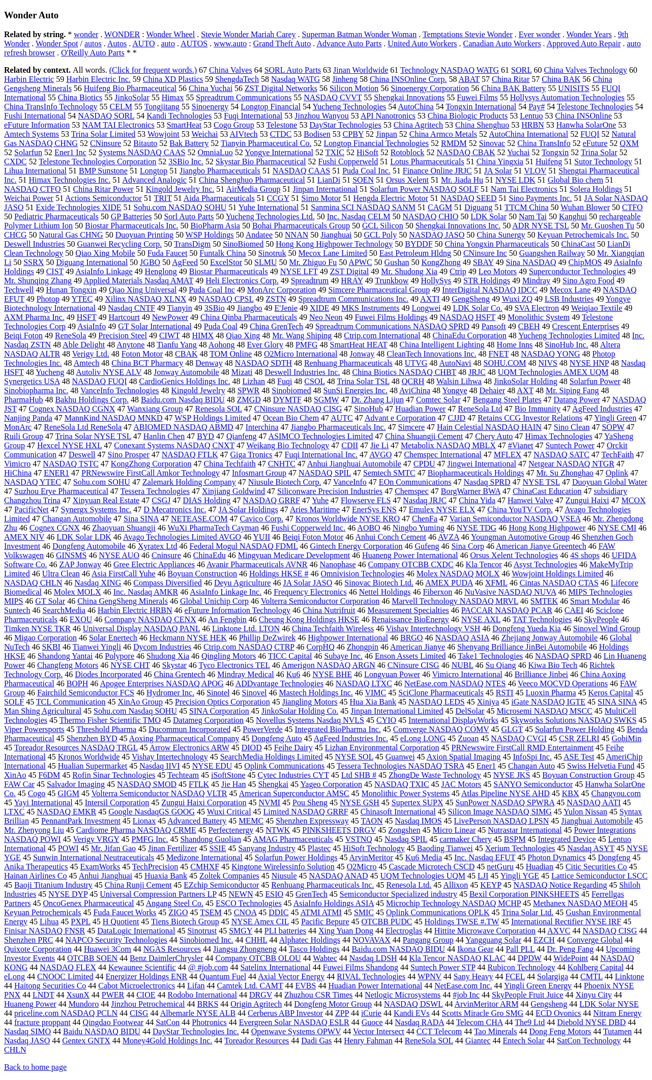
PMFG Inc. (149, 839)
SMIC (364, 912)
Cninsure (166, 555)
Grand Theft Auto (282, 43)
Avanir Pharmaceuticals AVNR (256, 564)
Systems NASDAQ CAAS (142, 152)
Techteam (183, 775)
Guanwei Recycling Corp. (119, 244)
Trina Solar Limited (103, 134)
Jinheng (345, 79)
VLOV (535, 170)
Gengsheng (548, 1004)
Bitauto (145, 143)
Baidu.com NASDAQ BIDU (398, 949)
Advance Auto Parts (348, 43)
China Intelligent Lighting (442, 344)
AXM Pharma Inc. (34, 317)
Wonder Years (589, 34)
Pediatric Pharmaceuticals (56, 216)
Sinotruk (272, 253)
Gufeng (426, 546)
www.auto (230, 43)
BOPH (77, 683)
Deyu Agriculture (242, 582)
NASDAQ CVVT (333, 97)
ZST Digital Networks (281, 88)
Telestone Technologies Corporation (97, 161)
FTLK (199, 784)
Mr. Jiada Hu (462, 180)
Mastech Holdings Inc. (315, 692)
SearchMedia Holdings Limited (271, 756)
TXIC (334, 152)
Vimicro (17, 463)
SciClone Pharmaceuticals (441, 692)
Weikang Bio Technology (288, 445)
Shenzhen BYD (92, 738)
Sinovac (492, 143)
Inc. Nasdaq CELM (359, 216)
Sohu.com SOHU (101, 482)
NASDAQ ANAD (338, 875)
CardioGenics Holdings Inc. (184, 381)
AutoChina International (528, 134)
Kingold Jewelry (198, 390)
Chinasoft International (398, 811)
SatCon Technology (589, 1040)
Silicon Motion (354, 88)
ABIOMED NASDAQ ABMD (183, 427)
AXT (525, 390)
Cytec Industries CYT (293, 775)
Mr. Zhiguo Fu (313, 262)
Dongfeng (614, 857)
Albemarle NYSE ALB (197, 1013)
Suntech (17, 610)
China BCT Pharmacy (147, 363)
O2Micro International (300, 353)
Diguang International (92, 262)
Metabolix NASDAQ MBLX (448, 445)
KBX (570, 793)
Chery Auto (494, 436)
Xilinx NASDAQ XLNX (145, 299)
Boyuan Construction (202, 573)
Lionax (144, 820)
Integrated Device (567, 839)
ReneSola (70, 335)
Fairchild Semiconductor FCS (85, 692)
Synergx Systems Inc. (96, 509)
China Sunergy (501, 234)
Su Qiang (501, 665)
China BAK (561, 79)
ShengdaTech (237, 79)
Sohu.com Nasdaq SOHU (135, 711)
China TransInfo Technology (50, 106)
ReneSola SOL (429, 1040)
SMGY (240, 930)
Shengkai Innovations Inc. (458, 225)
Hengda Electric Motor (390, 198)
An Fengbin (227, 619)
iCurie (371, 1013)
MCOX (633, 500)
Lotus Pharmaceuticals (427, 161)
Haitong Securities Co (50, 985)
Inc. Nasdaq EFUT (484, 857)
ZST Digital (349, 271)
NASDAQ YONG (550, 353)
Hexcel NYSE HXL (69, 445)
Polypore (119, 656)
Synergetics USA (32, 381)
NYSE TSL (541, 482)
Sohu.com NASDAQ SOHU (180, 207)
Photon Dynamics (556, 857)
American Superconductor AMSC (294, 793)
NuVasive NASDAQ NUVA (510, 592)
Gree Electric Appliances (154, 564)
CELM (120, 106)
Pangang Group (428, 940)
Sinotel (217, 692)
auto (168, 43)
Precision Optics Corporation (222, 701)
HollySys (436, 280)
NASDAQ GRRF (271, 500)
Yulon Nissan (585, 811)
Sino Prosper (129, 454)
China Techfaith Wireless (333, 628)
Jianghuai (335, 234)
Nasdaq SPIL (405, 839)
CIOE (145, 994)
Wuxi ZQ (517, 299)
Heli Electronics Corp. (242, 280)
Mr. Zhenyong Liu (34, 830)
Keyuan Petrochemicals (42, 912)
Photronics (209, 1022)
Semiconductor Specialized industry (398, 894)
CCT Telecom (439, 1031)
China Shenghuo (482, 125)
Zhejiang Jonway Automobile (549, 637)
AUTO (143, 43)
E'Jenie (286, 308)
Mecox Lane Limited (333, 253)
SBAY (483, 262)
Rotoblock (408, 152)
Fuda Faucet (167, 253)
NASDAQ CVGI (519, 738)
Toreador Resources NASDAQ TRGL (76, 747)
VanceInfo (350, 482)
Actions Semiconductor (103, 198)
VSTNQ (358, 839)
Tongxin (555, 152)
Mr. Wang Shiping (302, 335)
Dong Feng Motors (560, 1031)
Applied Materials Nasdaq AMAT (138, 280)
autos (93, 43)
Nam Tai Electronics (524, 189)
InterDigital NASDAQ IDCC (490, 289)
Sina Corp (467, 546)
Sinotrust (202, 930)
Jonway (361, 353)
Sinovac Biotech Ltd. (378, 582)
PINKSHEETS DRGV (339, 830)
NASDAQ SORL (106, 115)
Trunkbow (391, 280)
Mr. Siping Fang (572, 390)
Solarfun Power (595, 381)
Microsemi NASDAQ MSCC (544, 711)
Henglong (161, 271)
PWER (113, 994)
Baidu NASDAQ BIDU (101, 1031)
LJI (483, 875)
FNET (498, 353)
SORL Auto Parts (292, 70)
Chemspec (412, 491)
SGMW (326, 399)
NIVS (548, 363)
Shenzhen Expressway (312, 820)
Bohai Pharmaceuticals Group (301, 225)
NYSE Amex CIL (260, 921)
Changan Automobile (76, 518)
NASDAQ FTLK (190, 454)
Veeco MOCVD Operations (563, 683)
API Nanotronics (388, 115)
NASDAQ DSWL (413, 1004)
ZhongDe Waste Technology (435, 775)
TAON (371, 820)
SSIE (218, 848)
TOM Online (231, 353)
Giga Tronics (251, 454)
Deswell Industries (34, 244)
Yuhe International (269, 207)
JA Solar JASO (307, 582)
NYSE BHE (332, 674)
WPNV (429, 976)
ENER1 (56, 473)
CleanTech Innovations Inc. (431, 353)
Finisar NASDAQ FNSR (44, 930)
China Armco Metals (443, 134)
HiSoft (367, 152)
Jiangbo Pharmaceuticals (220, 170)
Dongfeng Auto (277, 738)
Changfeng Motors (67, 665)
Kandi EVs (412, 1013)
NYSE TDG (476, 527)
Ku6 (293, 674)
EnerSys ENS (374, 509)
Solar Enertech (113, 637)
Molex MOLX (77, 592)
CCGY (278, 198)
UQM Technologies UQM (422, 875)
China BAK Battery (513, 88)
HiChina (18, 473)
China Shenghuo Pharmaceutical (252, 180)
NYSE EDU (212, 766)
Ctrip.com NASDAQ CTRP (248, 647)
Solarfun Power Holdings (296, 857)
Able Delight (84, 344)
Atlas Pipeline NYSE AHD (505, 793)
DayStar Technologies (345, 125)
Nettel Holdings (385, 592)
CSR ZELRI (579, 738)
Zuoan (468, 738)
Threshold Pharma (106, 729)
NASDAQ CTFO (32, 189)
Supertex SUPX (417, 802)
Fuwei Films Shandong (360, 967)
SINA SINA (617, 701)
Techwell (19, 289)
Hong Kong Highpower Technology (334, 244)
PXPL (81, 921)
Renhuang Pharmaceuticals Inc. (322, 885)
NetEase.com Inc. (463, 985)
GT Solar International (155, 326)
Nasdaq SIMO (27, 1031)
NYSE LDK (515, 180)
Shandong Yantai (65, 656)
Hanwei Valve (530, 500)
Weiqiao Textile (597, 308)
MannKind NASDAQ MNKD (114, 418)
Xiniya (488, 701)
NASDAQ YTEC (32, 482)
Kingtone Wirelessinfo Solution (283, 866)
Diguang (478, 207)
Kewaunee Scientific (142, 967)
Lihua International (35, 170)
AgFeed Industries (602, 408)
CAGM (440, 207)
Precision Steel (122, 335)
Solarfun (28, 152)
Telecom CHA (479, 1022)
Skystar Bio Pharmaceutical (261, 161)
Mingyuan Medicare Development (294, 555)
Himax (173, 97)
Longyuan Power (392, 674)
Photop (48, 299)
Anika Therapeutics (36, 866)
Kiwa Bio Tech (552, 665)
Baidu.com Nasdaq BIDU (183, 399)
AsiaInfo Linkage (103, 271)
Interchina (262, 427)
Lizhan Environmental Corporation (382, 747)
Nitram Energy (617, 1013)
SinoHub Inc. (566, 344)
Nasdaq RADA (419, 1022)
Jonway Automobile (186, 372)
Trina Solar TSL (363, 381)
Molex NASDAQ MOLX (458, 573)
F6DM (50, 775)
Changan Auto (531, 766)
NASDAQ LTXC (364, 683)
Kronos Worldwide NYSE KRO (347, 518)
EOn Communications (415, 482)
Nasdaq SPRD (487, 482)
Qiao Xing (243, 335)
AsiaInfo (91, 326)
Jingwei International (482, 463)
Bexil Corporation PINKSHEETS (524, 894)
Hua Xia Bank (373, 701)
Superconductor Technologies (577, 271)
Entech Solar (524, 1040)
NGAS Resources (172, 949)
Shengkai (273, 784)
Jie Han (233, 784)
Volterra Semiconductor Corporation (320, 601)
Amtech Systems (31, 134)
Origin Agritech (256, 1004)
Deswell (82, 454)
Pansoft (494, 326)
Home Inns (515, 344)
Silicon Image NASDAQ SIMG (500, 811)
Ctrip (458, 271)
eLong (14, 976)
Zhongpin (362, 647)
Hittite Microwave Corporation (485, 930)
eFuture (595, 143)
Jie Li (379, 445)
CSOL (314, 381)
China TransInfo (543, 143)
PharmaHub (23, 399)
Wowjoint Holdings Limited (557, 573)
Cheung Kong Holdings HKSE (309, 619)
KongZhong (440, 262)
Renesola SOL (218, 408)
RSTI (505, 692)
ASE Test (579, 756)
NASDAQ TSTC (71, 463)
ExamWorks (100, 866)
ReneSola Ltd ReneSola (83, 427)
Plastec (319, 848)
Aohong (222, 344)
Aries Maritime (315, 509)
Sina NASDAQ (531, 262)
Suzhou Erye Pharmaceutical (61, 491)
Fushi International (35, 115)
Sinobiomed (291, 390)
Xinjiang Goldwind (233, 491)
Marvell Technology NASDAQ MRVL (455, 601)
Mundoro (84, 1004)
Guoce (372, 1022)
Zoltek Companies (229, 875)
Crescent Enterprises (585, 326)
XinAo (15, 775)
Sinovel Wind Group (606, 628)
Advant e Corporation (400, 418)
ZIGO (178, 912)
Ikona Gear (475, 949)
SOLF (14, 701)
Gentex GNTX (86, 1040)
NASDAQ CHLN (33, 582)
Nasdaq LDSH (373, 958)
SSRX (33, 262)
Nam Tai (533, 216)
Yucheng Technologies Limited (568, 335)
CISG (139, 1013)
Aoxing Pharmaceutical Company (184, 738)
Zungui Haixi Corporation (203, 802)
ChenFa (424, 518)
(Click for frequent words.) (153, 70)
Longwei (426, 308)
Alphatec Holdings (309, 940)
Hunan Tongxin (71, 289)
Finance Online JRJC (437, 170)
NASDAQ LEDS (436, 701)
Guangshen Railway (552, 253)
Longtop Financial (271, 106)
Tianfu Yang (177, 344)
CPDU (424, 463)
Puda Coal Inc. (366, 170)
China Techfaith (230, 463)
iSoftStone (228, 775)
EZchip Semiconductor (221, 885)
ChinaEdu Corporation (470, 335)
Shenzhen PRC (28, 940)
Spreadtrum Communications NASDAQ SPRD (392, 326)
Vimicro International (467, 674)
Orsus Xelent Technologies (514, 555)
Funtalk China (222, 253)
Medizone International (204, 857)
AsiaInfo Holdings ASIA (333, 903)
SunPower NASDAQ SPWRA (505, 802)
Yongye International (279, 152)
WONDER (122, 34)
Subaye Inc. (343, 656)
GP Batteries (131, 216)
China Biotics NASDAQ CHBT (404, 372)
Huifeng (549, 161)
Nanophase (337, 564)
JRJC (477, 372)
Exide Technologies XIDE (78, 207)
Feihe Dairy (293, 747)
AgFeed (185, 262)
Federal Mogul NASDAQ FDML (243, 546)
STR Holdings (486, 280)
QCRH (413, 381)
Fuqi (284, 381)
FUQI (589, 134)
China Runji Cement (138, 885)
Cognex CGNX (54, 527)
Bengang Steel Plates (506, 399)
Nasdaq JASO (27, 1040)
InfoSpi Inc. (532, 756)
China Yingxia (500, 161)
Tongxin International (481, 106)
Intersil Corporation (117, 802)
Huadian (539, 866)
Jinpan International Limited (396, 711)
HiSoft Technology (374, 848)
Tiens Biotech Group (185, 921)
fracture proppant (42, 1022)
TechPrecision (155, 866)
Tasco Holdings (314, 949)
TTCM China (527, 207)
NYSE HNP (589, 363)
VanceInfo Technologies (119, 390)
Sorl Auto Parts (189, 216)
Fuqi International (253, 115)
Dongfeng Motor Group (333, 1004)
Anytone (130, 344)
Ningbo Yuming (418, 527)
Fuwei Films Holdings (390, 317)
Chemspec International (442, 454)
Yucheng (50, 372)
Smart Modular (594, 601)
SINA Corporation (219, 711)
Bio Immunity (537, 408)
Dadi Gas (316, 1040)
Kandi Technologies (179, 115)
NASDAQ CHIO (431, 216)
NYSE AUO (119, 555)
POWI (68, 848)
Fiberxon (437, 592)
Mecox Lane (570, 289)
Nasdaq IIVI (159, 766)
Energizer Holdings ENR (147, 976)
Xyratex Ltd (157, 546)
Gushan (396, 262)
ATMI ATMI (321, 912)
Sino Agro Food (588, 280)
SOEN (363, 180)
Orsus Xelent (407, 180)
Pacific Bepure (325, 921)
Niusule (284, 875)
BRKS (208, 1004)
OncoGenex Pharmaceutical (88, 903)
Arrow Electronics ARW (189, 747)
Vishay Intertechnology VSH (433, 628)
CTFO (632, 207)
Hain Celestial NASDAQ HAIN (489, 427)
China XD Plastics (173, 79)
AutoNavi (455, 363)
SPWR (249, 390)
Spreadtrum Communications (243, 97)
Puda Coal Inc (212, 289)
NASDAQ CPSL (225, 299)
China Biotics (80, 97)
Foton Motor (142, 353)
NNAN (296, 234)
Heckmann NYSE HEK (188, 637)
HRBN (532, 125)
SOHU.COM (504, 363)
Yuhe (320, 500)
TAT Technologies (542, 619)
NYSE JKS (511, 775)
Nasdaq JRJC (425, 500)
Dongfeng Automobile (89, 546)
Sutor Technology (603, 161)
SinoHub (368, 408)
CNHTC (281, 463)
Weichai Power (28, 198)
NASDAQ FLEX (68, 967)
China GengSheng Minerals (122, 601)
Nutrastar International (524, 830)
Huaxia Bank (165, 875)
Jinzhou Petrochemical (148, 1004)
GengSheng (471, 299)
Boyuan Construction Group (588, 775)
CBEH (529, 326)
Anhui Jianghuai (105, 875)
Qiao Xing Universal (142, 289)
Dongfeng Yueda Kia (526, 628)
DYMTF (287, 399)
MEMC (251, 820)
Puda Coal (221, 326)
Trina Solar (599, 152)
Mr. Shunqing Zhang (38, 280)
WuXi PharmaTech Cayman (213, 527)
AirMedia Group (253, 189)
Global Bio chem (575, 180)
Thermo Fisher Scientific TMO (110, 720)
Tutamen (617, 1031)
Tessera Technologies (155, 491)
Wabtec (325, 958)
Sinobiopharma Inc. (36, 390)
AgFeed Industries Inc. (351, 738)
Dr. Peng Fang (570, 949)
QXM (629, 143)
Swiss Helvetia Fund (600, 766)
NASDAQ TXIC (401, 784)
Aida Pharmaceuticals (219, 198)
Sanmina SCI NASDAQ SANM (363, 207)
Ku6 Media (423, 857)
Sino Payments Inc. (540, 198)
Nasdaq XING (97, 582)
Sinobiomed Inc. (206, 940)
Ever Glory (265, 344)
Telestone (281, 125)
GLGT (512, 729)
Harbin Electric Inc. (98, 79)
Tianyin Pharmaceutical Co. (266, 143)
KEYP (490, 885)
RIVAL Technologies (371, 976)
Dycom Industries (162, 647)
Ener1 (486, 766)
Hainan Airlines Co (35, 875)
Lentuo (531, 115)
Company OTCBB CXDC (411, 564)
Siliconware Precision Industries (329, 491)
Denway (208, 363)
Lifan (196, 985)
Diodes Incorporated (108, 674)
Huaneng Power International (410, 555)
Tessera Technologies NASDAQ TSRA (400, 766)
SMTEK (544, 601)
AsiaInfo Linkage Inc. (225, 592)
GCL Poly (380, 234)
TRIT (162, 198)
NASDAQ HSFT (468, 317)
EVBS (305, 985)
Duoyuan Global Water (609, 482)
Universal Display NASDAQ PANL (141, 628)
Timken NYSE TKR (37, 628)
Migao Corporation (45, 637)
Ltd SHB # (358, 775)
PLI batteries (285, 930)
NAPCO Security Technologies (116, 940)
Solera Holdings (596, 189)
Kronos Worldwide (89, 756)
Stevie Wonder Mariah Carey (248, 34)
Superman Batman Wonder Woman (359, 34)
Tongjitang (162, 106)
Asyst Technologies (545, 564)
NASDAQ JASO (436, 234)
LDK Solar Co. (477, 308)
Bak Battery (189, 143)
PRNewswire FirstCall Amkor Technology (150, 473)
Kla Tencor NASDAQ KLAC (457, 958)
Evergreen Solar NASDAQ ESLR (294, 1022)
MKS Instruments (370, 308)
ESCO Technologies (249, 903)
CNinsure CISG (413, 665)
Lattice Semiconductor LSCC (599, 875)
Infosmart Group (259, 473)
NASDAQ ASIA (462, 637)
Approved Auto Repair (584, 43)
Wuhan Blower (585, 207)
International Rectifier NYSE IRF (566, 921)
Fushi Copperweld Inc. (308, 527)
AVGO (380, 454)
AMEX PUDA (449, 582)
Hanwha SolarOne (586, 125)
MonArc (18, 427)
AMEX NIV (24, 537)
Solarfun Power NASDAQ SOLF (424, 189)
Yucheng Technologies (350, 106)
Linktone (629, 976)
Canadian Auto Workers (502, 43)
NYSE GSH (359, 802)
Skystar (174, 665)
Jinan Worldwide (360, 70)
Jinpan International (325, 189)
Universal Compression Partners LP (158, 894)
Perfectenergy (231, 830)
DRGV (260, 994)
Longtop (153, 170)
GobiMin (627, 738)
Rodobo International (202, 994)
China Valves (230, 70)
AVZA (448, 537)
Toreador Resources (256, 1040)
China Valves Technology (585, 70)
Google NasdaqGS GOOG (151, 811)
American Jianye (417, 647)
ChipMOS (585, 262)
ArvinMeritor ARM (487, 1004)
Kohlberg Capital (596, 967)
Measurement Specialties (408, 610)
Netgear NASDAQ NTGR (571, 463)
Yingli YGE (519, 875)
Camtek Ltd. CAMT (250, 985)
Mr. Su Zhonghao (564, 473)
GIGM (68, 793)
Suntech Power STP (442, 967)
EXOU (81, 619)
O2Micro (362, 866)
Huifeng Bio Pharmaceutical (130, 88)
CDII (349, 445)
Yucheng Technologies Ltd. (270, 216)
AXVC (558, 930)
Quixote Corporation (38, 949)
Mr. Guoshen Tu (607, 225)
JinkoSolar (131, 97)
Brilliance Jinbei (541, 674)
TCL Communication (71, 701)
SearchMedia (64, 610)
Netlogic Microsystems (402, 994)
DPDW (530, 958)
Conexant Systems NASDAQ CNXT (174, 445)
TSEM (211, 912)
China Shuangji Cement (424, 436)
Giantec (478, 1040)
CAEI (574, 610)
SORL (521, 70)
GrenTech (311, 894)
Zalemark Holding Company (189, 482)
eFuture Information (37, 125)
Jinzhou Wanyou (321, 115)
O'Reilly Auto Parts (93, 52)
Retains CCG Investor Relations (530, 418)
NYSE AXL (480, 619)
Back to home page (35, 1067)
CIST (55, 271)
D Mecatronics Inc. (174, 509)
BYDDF (418, 244)
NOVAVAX (371, 940)
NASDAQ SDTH (263, 363)
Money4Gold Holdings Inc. (167, 1040)
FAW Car (19, 784)
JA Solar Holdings (248, 509)
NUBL (462, 665)
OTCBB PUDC (387, 921)
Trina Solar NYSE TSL (93, 436)
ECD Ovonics (558, 1013)
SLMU (265, 262)
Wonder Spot (57, 43)
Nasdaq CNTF (131, 308)
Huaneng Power (30, 1004)
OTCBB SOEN (92, 958)
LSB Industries (569, 299)
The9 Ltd (530, 1022)
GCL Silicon (382, 225)
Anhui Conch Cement (390, 537)
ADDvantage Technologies (279, 683)
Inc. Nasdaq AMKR (146, 592)
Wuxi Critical (229, 811)
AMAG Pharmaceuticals (293, 839)
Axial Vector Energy (291, 976)
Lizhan (254, 381)
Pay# (536, 106)
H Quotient (121, 921)
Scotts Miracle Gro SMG (482, 1013)
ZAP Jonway (80, 564)
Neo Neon (325, 317)
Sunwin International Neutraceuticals (93, 857)
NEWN (240, 894)
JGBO (150, 262)
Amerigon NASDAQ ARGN (328, 665)
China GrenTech (276, 326)
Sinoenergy (210, 106)
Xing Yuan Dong (345, 930)
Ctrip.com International (382, 335)
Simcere (411, 427)
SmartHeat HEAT (359, 344)
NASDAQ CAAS (301, 170)
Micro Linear (454, 830)
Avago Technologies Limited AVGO (182, 537)
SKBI (51, 647)
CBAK (186, 353)
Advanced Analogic (154, 180)
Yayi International (43, 802)
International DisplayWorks (453, 720)
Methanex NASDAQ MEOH (580, 903)
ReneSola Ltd (480, 408)
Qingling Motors (228, 656)
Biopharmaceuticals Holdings (476, 473)
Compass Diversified (167, 582)
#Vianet (521, 445)
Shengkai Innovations (409, 97)
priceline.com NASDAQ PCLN (65, 1013)
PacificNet (31, 509)
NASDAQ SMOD (146, 784)
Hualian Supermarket (92, 766)
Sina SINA (141, 518)
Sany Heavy (473, 976)
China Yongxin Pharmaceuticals (497, 244)
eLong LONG (423, 738)
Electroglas (404, 930)
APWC (360, 262)
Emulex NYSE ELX (442, 509)
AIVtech (244, 134)
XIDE (319, 308)
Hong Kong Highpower (547, 527)
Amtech (87, 363)
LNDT (43, 994)
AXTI (429, 299)
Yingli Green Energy (538, 985)
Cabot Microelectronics (136, 985)
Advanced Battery (196, 820)
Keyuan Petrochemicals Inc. (583, 234)
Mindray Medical (245, 674)
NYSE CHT (130, 665)
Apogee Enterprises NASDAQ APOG (161, 683)
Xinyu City (593, 994)
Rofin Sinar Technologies (113, 775)
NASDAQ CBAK (465, 152)
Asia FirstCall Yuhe (124, 573)
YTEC (82, 299)
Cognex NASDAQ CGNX (72, 408)
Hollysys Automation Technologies (567, 97)
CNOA (245, 912)
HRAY (352, 280)
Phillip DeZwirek (267, 637)
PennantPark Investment (81, 820)
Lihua (49, 921)
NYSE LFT (299, 271)
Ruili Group (23, 436)
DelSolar (470, 711)
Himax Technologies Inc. (69, 180)
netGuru (500, 866)
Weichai (204, 134)
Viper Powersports (34, 729)
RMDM (454, 143)
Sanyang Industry (266, 848)
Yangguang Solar (493, 940)
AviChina (414, 390)
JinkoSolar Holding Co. (300, 711)
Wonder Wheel (170, 34)
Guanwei (400, 756)
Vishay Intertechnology (170, 756)
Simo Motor (321, 198)
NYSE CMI (617, 527)
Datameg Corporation (208, 720)
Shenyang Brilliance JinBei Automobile (522, 647)
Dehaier (493, 390)
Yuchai (518, 152)
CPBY (353, 134)
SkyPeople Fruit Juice (527, 994)
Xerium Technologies (520, 848)
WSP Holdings (210, 234)
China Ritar (510, 79)
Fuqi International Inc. (321, 454)
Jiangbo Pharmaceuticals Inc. (338, 427)
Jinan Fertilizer (172, 848)
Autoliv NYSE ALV (108, 372)
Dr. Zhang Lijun (377, 399)
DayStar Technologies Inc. (196, 1031)
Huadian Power (420, 408)
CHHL (257, 940)
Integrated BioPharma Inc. (338, 729)
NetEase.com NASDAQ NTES (455, 683)
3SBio (214, 308)
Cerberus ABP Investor (285, 1013)
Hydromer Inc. (170, 692)
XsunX (77, 994)
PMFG (306, 344)
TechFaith (618, 454)
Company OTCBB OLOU (258, 958)
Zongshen (404, 830)
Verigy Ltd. (90, 353)
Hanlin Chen (164, 436)
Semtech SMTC (389, 473)
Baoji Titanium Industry (53, 885)
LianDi (328, 180)
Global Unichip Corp (214, 601)
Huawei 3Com (107, 949)
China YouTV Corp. (520, 509)
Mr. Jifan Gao (113, 848)
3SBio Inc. (185, 161)
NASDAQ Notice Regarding (560, 885)
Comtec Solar (438, 399)
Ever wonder (539, 34)
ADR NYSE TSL (540, 225)
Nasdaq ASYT (590, 848)
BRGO (411, 637)
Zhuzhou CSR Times (318, 994)
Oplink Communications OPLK (438, 912)
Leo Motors (498, 271)
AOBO (368, 527)
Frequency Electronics (310, 592)
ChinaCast (578, 244)
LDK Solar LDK (83, 537)
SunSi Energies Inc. (355, 390)
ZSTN (276, 299)
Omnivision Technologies (362, 573)
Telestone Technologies (595, 106)
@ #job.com (208, 967)
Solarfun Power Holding (574, 729)
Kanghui (573, 216)
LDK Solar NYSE (608, 1004)
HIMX (203, 335)
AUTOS (194, 43)
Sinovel (254, 692)
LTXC (14, 811)
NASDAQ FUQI (99, 381)
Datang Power (577, 399)
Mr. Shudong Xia (409, 271)
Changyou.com (616, 793)
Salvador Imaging (76, 784)
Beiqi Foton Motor (312, 537)
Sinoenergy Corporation (430, 88)
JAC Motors (461, 784)
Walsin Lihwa (459, 381)
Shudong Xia (167, 656)
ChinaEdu (209, 555)
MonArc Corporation (281, 289)
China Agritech (418, 125)
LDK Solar (488, 216)
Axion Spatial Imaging (464, 756)
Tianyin (179, 308)
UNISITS (573, 88)
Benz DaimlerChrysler (166, 958)
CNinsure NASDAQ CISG (298, 408)
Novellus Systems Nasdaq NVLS (310, 720)
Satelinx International (275, 967)
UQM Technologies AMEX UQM (553, 372)
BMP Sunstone (103, 170)
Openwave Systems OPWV (296, 1031)
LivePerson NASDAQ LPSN (501, 820)
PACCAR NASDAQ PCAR (506, 610)
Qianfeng (241, 436)
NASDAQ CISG (609, 930)
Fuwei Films (477, 97)
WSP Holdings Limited (212, 418)
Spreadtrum (310, 280)
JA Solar (498, 170)
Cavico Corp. (261, 518)
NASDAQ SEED (468, 198)
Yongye (454, 390)
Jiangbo (249, 308)
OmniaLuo (214, 152)
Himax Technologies (558, 436)
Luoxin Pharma (550, 692)
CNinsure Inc (485, 253)
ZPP (342, 1013)
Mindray (536, 280)
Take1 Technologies (490, 656)
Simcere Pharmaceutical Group (379, 289)
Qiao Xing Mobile (105, 253)
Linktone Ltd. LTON (246, 628)
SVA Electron (537, 308)
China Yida (477, 500)
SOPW (613, 427)
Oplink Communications (284, 766)
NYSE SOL (354, 756)
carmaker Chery (465, 839)
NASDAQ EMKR (66, 811)
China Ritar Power (103, 189)
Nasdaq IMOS (418, 820)
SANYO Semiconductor (533, 784)
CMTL (591, 976)
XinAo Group (140, 701)
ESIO (274, 894)
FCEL (515, 976)
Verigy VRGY (96, 839)
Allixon (455, 885)
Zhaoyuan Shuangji (124, 527)
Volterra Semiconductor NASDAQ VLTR (159, 793)
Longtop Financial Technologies (376, 143)
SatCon (168, 1022)
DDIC (278, 912)
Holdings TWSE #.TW (462, 921)
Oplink (617, 473)
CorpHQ (321, 647)
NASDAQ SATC (561, 454)
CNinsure (105, 143)
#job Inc (466, 994)
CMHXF (204, 866)
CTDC (281, 134)
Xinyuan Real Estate (106, 500)
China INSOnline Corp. (408, 79)
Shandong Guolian (210, 839)
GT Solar (50, 601)
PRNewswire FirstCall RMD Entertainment (523, 747)
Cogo (37, 793)
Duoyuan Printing (144, 234)
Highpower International (348, 637)
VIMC (375, 692)
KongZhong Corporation (151, 463)
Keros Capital (610, 692)
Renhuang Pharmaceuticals (348, 363)
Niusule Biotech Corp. (284, 482)
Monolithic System (539, 317)
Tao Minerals (495, 1031)
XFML (496, 582)
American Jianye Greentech (541, 546)
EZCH (544, 940)
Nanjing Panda (28, 418)
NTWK (277, 830)
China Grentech (179, 674)
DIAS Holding (207, 500)
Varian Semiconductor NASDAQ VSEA (514, 518)
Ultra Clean (61, 573)
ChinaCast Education (547, 491)
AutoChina (415, 106)
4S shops (584, 555)
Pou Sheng (310, 802)
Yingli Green (615, 418)
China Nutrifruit (329, 610)
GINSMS (71, 555)
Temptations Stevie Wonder (468, 34)
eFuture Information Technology (237, 610)
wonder (86, 34)
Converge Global (595, 940)
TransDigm (192, 244)
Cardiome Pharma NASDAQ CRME (136, 830)
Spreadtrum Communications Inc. (353, 299)
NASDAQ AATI (593, 802)
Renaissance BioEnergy (410, 619)
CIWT (169, 335)
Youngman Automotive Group (520, 537)
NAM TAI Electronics (118, 125)
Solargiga (552, 976)
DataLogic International (136, 930)
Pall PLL (520, 949)
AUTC (342, 418)
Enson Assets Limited (410, 656)
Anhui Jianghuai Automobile (354, 463)
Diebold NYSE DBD (591, 1022)
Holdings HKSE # (278, 573)
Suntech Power (569, 445)
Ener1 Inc (70, 152)
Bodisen (317, 134)
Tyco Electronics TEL (234, 665)
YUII (262, 537)
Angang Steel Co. (174, 903)
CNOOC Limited (65, 976)
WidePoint (570, 958)
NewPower (170, 317)
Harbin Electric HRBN (135, 610)
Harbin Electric (29, 79)
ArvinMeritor (371, 857)
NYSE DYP (67, 894)
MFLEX (507, 454)
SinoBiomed (243, 244)
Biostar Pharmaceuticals (228, 271)
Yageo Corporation (331, 784)
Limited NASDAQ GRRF (305, 811)
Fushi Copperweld (348, 161)
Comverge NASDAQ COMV (441, 729)
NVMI (269, 802)
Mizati (242, 372)
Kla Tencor (484, 564)
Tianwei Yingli (97, 647)
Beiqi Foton (23, 335)
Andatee (259, 234)
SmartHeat (184, 125)
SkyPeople (601, 619)
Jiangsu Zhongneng (245, 949)
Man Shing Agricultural (42, 711)
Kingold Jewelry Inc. (180, 189)
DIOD (252, 747)
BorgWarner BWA (470, 491)
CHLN (15, 1049)
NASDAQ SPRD (563, 656)
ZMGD (249, 399)
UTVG (416, 363)
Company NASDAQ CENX (150, 619)
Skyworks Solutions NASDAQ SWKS (574, 720)
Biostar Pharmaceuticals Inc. (132, 225)
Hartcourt (123, 317)
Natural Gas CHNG (71, 234)
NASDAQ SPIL (325, 473)
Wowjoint (163, 134)
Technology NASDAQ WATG (449, 70)
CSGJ (161, 500)
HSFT (87, 317)
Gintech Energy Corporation (356, 546)
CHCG (15, 234)
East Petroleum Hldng (415, 253)
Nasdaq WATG (295, 79)
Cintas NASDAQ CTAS (559, 582)
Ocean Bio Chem (291, 418)
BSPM (515, 839)
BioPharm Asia (215, 225)
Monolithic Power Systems (406, 793)
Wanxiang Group (155, 408)
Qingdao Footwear (113, 1022)
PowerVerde (262, 729)
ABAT (469, 79)
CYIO (386, 720)
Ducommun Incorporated (189, 729)
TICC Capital (290, 656)
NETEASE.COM (199, 518)
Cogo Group (234, 125)
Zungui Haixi (587, 500)
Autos (117, 43)
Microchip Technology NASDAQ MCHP (453, 903)
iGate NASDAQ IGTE (548, 701)
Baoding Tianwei (445, 848)
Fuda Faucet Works (125, 912)
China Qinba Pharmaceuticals (248, 317)
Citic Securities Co (596, 866)
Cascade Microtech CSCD (432, 866)
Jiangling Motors (310, 701)
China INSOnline (583, 115)
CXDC (15, 161)
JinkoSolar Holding (525, 381)
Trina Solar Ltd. (527, 912)
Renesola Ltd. (408, 885)
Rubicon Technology (521, 967)
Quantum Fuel (222, 976)
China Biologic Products (468, 115)
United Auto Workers (422, 43)
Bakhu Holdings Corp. (91, 399)
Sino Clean (572, 427)
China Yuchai (210, 88)
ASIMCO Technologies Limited (321, 436)
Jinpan (386, 134)
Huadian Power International (375, 985)
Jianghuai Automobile (597, 820)
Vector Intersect (378, 1031)
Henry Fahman (368, 1040)
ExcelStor (226, 262)
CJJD (456, 418)
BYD (205, 436)
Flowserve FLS (366, 500)
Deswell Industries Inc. (302, 372)
